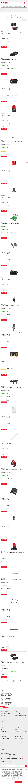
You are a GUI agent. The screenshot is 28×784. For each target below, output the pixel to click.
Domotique (3, 729)
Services (14, 721)
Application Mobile (18, 736)
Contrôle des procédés (19, 723)
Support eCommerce (19, 718)
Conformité (3, 715)
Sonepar (16, 711)
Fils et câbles (17, 727)
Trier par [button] (20, 13)
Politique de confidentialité (20, 715)
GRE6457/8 (3, 249)
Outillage (16, 729)
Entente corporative (19, 740)
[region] (14, 776)
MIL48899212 (3, 331)
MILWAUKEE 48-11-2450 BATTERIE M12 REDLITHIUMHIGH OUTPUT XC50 (12, 552)
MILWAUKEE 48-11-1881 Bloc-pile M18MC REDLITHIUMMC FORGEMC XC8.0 (13, 86)
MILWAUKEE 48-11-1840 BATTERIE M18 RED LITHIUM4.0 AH (10, 278)
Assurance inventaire (5, 738)
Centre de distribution (5, 713)
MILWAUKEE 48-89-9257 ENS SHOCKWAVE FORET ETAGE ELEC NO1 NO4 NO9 (13, 168)
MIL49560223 (3, 413)
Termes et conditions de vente (7, 717)
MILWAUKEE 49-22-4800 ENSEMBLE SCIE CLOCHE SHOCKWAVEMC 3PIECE (13, 387)
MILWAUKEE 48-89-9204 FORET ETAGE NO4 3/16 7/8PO (10, 305)
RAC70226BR (3, 441)
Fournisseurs (17, 713)
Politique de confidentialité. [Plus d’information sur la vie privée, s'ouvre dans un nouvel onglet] (13, 779)
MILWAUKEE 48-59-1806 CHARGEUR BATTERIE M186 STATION (11, 469)
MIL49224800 (3, 386)
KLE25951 (2, 359)
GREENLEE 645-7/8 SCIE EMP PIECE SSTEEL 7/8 (8, 250)
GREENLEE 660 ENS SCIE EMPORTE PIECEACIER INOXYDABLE (10, 223)
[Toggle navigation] (1, 3)
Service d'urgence (8, 688)
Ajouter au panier (4, 47)
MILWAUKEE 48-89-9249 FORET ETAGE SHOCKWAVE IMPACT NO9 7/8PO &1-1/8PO (14, 524)
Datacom (16, 725)
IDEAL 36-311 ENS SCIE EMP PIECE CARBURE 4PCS (9, 496)
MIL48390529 (3, 140)
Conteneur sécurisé (5, 740)
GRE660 (2, 222)
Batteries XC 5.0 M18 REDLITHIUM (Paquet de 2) (9, 59)
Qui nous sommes (4, 711)
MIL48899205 (3, 195)
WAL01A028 (3, 578)
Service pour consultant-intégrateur (6, 742)
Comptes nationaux (19, 738)
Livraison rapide (8, 698)
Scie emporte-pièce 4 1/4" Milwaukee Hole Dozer (9, 414)
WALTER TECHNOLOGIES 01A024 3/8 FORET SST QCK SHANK (11, 635)
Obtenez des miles (8, 702)
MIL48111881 (3, 85)
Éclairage (2, 727)
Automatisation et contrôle (6, 723)
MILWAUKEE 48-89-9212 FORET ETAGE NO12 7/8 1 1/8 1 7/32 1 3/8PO (12, 332)
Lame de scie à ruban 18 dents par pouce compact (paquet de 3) (12, 141)
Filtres (7, 13)
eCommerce (3, 736)
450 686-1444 (6, 753)
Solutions (14, 733)
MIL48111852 (3, 58)
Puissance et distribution (6, 725)
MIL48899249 (3, 523)
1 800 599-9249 (8, 752)
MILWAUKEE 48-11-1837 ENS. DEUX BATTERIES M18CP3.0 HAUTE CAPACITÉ (13, 662)
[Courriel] (13, 766)
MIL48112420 (3, 113)
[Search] (14, 6)
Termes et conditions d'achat (21, 717)
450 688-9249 (5, 750)
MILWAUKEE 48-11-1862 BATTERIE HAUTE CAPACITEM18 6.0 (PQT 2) (12, 32)
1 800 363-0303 (12, 754)
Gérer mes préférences (10, 781)
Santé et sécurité (4, 731)
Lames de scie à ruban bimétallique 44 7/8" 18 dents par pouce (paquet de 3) (14, 607)
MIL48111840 (3, 277)
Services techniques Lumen (20, 742)
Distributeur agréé (8, 693)
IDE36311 (2, 495)
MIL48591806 (3, 468)
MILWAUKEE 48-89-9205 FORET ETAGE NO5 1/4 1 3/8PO (10, 196)
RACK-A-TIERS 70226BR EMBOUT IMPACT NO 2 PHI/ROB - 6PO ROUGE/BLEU (14, 442)
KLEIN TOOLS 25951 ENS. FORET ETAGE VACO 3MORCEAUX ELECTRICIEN (13, 360)
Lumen (14, 709)
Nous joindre (3, 718)
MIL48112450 (3, 551)
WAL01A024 (3, 634)
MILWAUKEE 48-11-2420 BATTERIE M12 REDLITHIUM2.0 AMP (10, 114)
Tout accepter (18, 781)
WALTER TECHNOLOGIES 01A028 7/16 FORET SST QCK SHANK (11, 579)
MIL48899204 (3, 304)
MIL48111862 (3, 31)
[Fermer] (26, 769)
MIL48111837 (3, 661)
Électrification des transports (21, 731)
